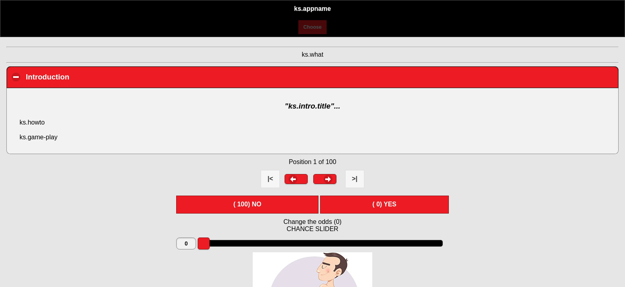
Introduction (93, 76)
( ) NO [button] (247, 204)
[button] (296, 179)
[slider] (204, 243)
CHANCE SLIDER (312, 229)
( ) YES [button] (384, 204)
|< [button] (270, 178)
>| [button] (355, 178)
